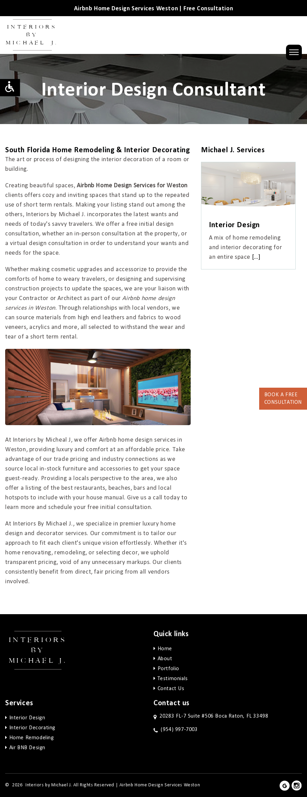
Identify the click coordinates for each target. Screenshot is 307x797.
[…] (256, 257)
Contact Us (171, 688)
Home (165, 649)
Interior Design (27, 718)
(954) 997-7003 (179, 729)
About (165, 659)
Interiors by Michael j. (38, 650)
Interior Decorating (32, 728)
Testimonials (173, 679)
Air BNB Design (27, 748)
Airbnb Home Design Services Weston (159, 785)
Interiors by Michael (32, 35)
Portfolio (168, 669)
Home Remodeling (31, 738)
